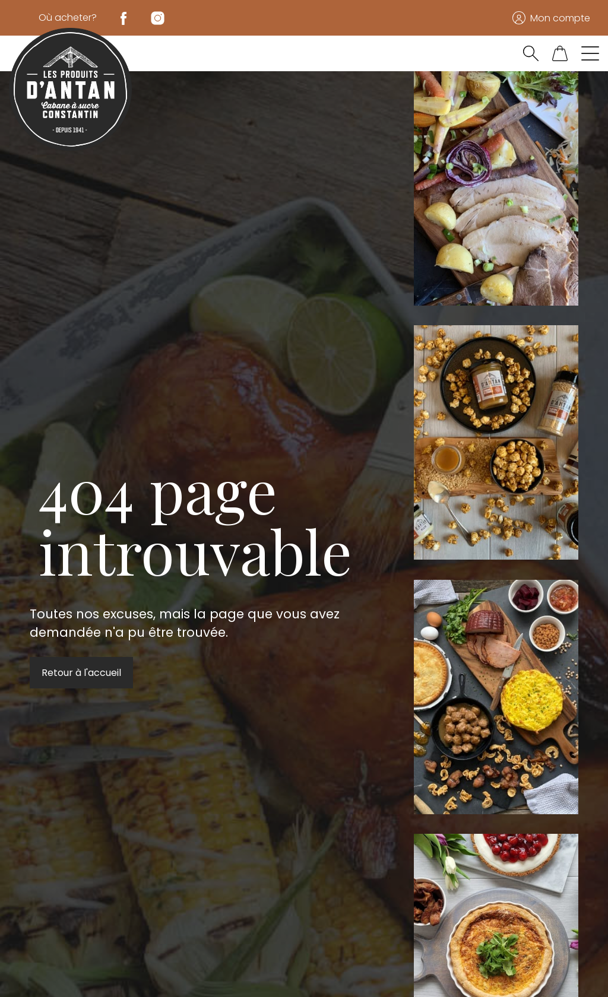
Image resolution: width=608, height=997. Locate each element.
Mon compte (560, 18)
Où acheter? (68, 17)
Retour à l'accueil (81, 673)
